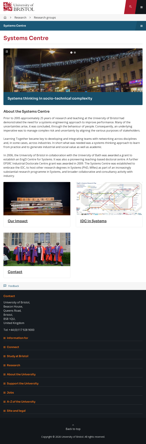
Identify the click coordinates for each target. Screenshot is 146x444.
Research (20, 17)
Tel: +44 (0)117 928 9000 (18, 330)
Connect (11, 347)
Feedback (13, 286)
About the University (19, 374)
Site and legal (14, 411)
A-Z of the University (19, 401)
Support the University (21, 383)
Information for (15, 338)
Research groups (45, 17)
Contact (9, 296)
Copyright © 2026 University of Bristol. (62, 436)
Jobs (8, 392)
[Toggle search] (130, 7)
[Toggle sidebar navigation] (141, 26)
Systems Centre (14, 25)
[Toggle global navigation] (141, 7)
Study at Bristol (15, 356)
